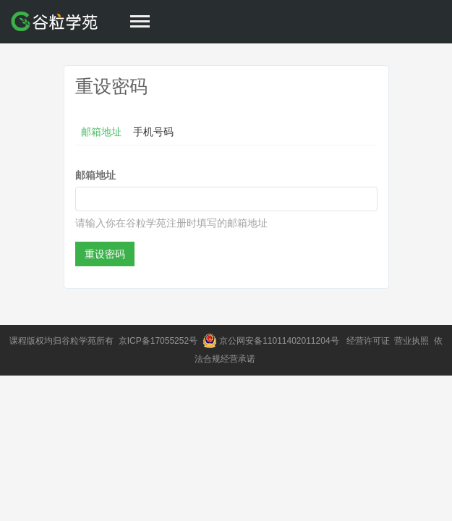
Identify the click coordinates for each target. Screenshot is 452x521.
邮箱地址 (101, 131)
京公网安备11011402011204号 (281, 341)
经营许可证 (369, 341)
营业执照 (412, 341)
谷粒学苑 (78, 341)
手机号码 (153, 131)
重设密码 (105, 254)
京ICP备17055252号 (159, 341)
